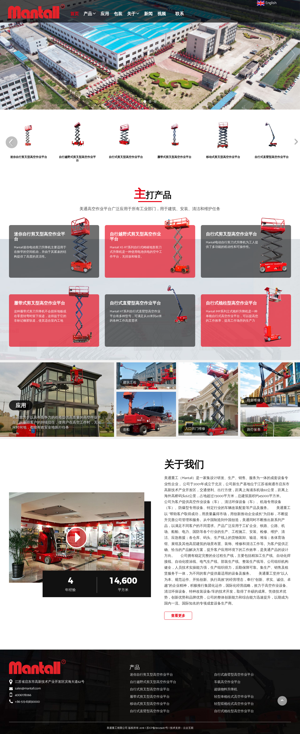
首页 (74, 14)
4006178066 (23, 695)
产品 (134, 667)
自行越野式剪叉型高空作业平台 (135, 237)
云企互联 (188, 728)
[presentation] (12, 142)
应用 (21, 405)
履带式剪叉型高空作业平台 (39, 303)
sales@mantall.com (28, 688)
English (267, 3)
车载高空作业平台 (227, 682)
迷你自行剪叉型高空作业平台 (39, 237)
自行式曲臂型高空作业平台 (234, 675)
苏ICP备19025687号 (157, 728)
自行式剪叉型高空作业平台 (231, 234)
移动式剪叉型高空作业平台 (150, 704)
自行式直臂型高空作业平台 (135, 303)
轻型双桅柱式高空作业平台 (234, 704)
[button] (90, 14)
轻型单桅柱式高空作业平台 (234, 697)
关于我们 (184, 464)
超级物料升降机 (225, 689)
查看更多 (178, 616)
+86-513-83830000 (27, 702)
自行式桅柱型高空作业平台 (231, 303)
